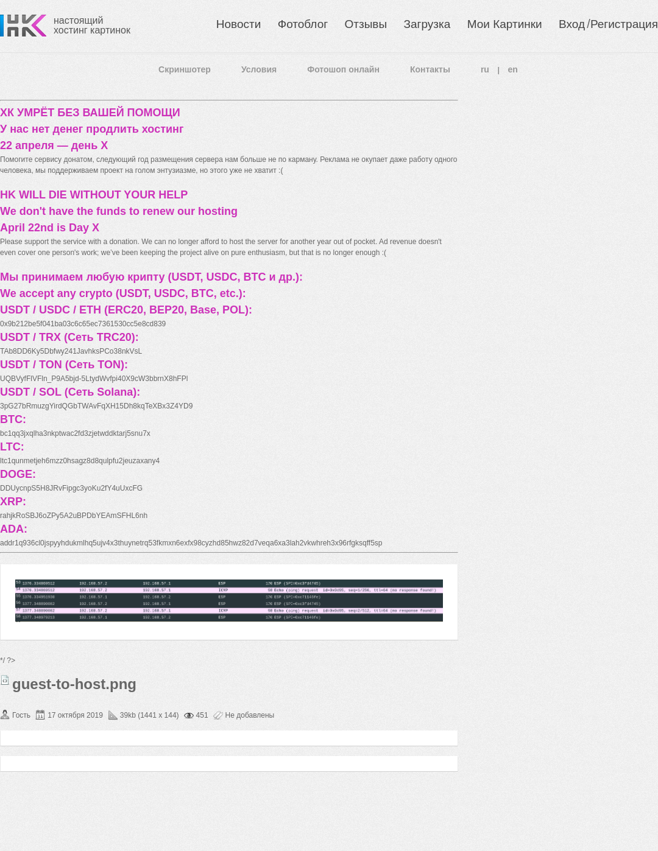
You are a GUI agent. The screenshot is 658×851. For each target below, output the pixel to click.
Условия (259, 69)
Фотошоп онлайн (343, 69)
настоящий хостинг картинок (92, 25)
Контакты (430, 69)
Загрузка (426, 24)
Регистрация (624, 24)
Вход (572, 24)
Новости (238, 24)
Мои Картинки (504, 24)
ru (485, 69)
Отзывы (366, 24)
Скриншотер (184, 69)
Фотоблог (303, 24)
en (513, 69)
